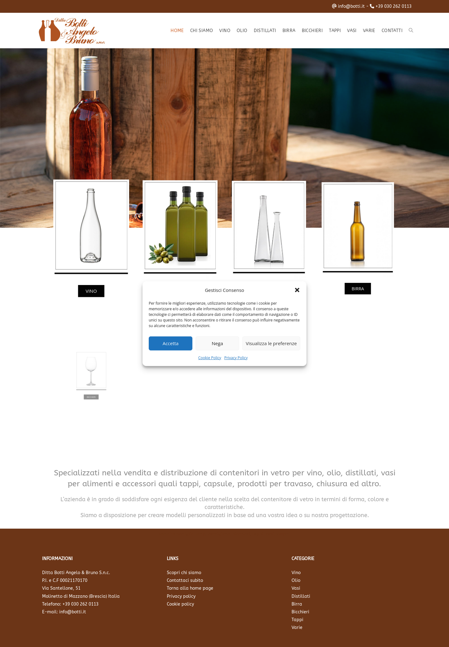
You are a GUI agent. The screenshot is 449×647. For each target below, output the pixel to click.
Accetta (170, 343)
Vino (296, 572)
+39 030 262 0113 (393, 6)
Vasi (296, 588)
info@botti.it (351, 6)
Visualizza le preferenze (271, 343)
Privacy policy (181, 596)
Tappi (297, 619)
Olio (296, 580)
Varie (297, 627)
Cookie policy (180, 604)
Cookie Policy (209, 357)
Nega (217, 343)
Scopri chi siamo (184, 572)
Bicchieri (300, 612)
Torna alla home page (190, 588)
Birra (297, 604)
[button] (297, 290)
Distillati (301, 596)
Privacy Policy (236, 357)
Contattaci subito (185, 580)
